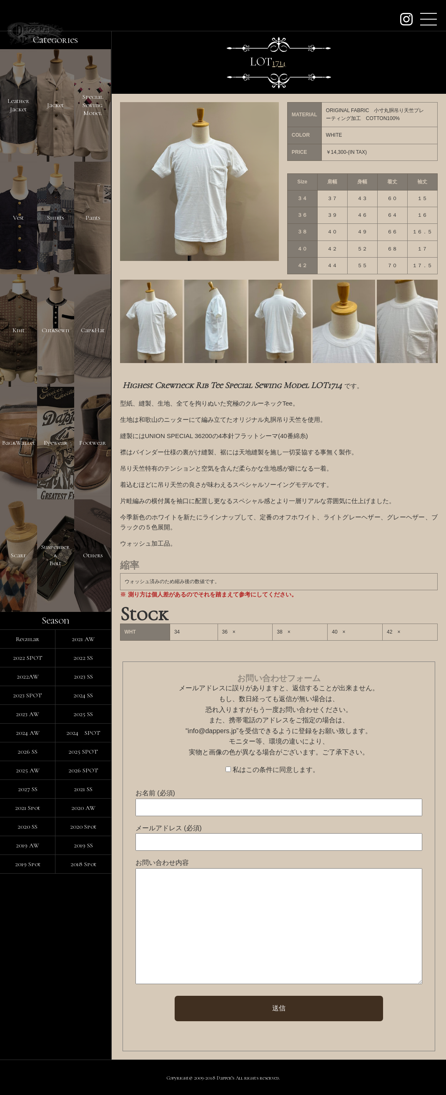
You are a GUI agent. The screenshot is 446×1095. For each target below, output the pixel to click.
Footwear (92, 442)
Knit (19, 330)
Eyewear (55, 442)
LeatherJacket (18, 105)
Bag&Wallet (18, 442)
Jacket (55, 105)
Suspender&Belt (55, 555)
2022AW (28, 676)
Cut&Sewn (55, 330)
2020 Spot (83, 826)
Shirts (55, 217)
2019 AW (27, 845)
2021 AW (83, 639)
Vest (18, 217)
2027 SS (28, 789)
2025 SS (83, 714)
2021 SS (83, 789)
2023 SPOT (27, 695)
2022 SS (83, 658)
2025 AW (28, 770)
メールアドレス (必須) (168, 828)
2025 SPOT (83, 751)
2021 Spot (27, 808)
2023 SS (83, 676)
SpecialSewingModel (93, 105)
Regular (27, 639)
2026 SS (28, 751)
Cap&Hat (93, 330)
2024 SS (83, 695)
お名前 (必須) (155, 793)
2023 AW (27, 714)
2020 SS (28, 826)
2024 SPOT (83, 733)
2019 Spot (27, 864)
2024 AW (28, 733)
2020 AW (83, 808)
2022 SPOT (28, 658)
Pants (92, 217)
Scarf (18, 555)
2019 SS (83, 845)
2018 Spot (83, 864)
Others (93, 555)
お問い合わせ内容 (162, 862)
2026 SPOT (83, 770)
